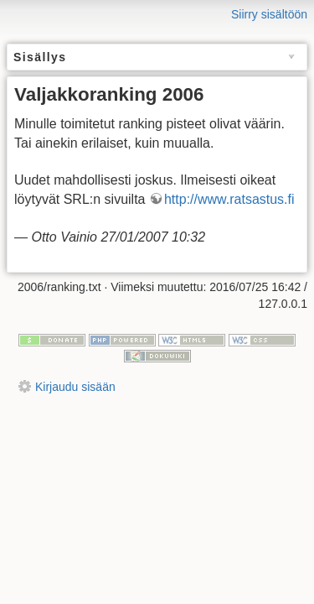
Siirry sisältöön (269, 14)
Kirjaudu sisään (75, 386)
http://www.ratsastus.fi (229, 199)
